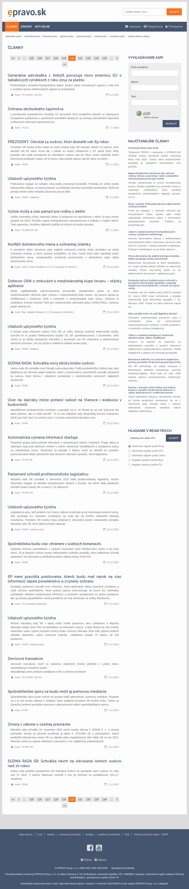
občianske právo (14, 36)
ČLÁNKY (12, 26)
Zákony (101, 859)
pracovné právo (84, 36)
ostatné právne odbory (139, 36)
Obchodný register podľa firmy (146, 446)
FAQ (127, 834)
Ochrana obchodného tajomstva (35, 109)
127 (47, 58)
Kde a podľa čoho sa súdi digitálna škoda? (152, 313)
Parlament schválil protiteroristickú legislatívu (48, 474)
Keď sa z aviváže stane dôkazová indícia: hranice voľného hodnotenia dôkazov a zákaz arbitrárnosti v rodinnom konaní (152, 390)
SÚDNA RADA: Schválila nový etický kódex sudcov (51, 363)
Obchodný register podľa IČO (145, 450)
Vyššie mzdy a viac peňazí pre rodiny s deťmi (46, 211)
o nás (39, 834)
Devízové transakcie (25, 659)
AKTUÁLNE (42, 26)
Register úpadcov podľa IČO (145, 464)
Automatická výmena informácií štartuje (43, 437)
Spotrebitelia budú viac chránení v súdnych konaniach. (54, 544)
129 (64, 58)
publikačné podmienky (109, 834)
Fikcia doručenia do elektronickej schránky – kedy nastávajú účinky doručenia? (154, 257)
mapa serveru (25, 834)
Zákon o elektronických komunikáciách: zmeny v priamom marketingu (152, 233)
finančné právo (50, 36)
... (24, 58)
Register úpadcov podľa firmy (145, 460)
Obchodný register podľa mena (146, 455)
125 (31, 58)
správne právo (67, 36)
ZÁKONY (26, 26)
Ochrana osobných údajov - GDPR (151, 834)
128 (56, 58)
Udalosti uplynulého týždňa (32, 179)
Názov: (135, 81)
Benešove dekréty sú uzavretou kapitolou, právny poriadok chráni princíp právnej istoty (154, 360)
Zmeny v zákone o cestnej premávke (39, 724)
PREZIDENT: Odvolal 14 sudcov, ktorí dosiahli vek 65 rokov (58, 142)
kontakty (89, 834)
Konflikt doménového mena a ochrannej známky (49, 244)
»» (64, 64)
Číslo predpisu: (140, 67)
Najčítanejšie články (148, 141)
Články (15, 47)
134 (104, 58)
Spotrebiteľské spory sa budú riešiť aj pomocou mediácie (57, 691)
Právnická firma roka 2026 (143, 148)
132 (88, 58)
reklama (51, 834)
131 (80, 58)
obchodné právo (32, 36)
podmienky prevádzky (70, 834)
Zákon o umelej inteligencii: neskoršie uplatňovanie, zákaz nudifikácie (150, 336)
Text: (134, 96)
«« (12, 58)
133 (96, 58)
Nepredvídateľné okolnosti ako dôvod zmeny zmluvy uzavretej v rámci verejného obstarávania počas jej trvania (153, 176)
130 (72, 58)
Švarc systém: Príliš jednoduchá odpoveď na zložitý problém (154, 205)
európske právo (117, 36)
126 (39, 58)
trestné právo (100, 36)
